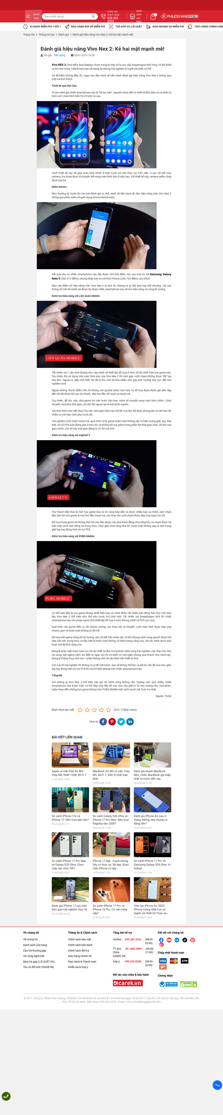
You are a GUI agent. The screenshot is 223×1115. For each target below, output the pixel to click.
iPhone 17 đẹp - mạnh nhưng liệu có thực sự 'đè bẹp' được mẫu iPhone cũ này (111, 839)
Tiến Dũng (59, 55)
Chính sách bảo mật (79, 914)
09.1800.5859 (133, 923)
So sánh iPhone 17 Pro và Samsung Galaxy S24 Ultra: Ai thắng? (152, 839)
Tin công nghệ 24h (33, 931)
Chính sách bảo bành (80, 920)
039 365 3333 (152, 20)
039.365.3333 (133, 914)
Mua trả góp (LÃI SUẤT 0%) (39, 936)
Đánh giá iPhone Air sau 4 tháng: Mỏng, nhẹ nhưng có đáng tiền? (150, 819)
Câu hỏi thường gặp (34, 925)
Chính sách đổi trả (78, 925)
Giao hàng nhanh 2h (80, 931)
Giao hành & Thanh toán (82, 936)
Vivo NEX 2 (59, 65)
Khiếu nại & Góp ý (78, 942)
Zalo (217, 1085)
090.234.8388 (133, 936)
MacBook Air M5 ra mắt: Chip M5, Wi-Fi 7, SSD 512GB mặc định (111, 775)
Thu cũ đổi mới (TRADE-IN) (38, 942)
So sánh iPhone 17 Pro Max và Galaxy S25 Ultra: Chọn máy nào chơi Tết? (69, 864)
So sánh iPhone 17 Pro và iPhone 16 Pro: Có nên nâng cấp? (110, 884)
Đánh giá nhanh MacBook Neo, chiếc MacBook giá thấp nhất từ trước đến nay (152, 775)
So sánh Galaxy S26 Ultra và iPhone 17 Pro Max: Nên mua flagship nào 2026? (111, 819)
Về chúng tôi (30, 914)
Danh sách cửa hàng (35, 920)
